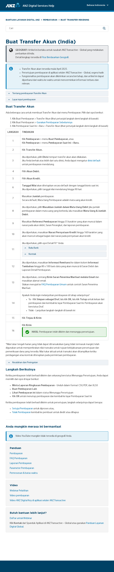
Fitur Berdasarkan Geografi (55, 57)
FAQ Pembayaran (18, 458)
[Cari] (57, 28)
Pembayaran (50, 20)
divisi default (94, 161)
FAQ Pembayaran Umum (54, 284)
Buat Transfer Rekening (75, 20)
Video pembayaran (19, 495)
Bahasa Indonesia (96, 5)
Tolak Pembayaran (21, 412)
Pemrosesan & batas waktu (24, 473)
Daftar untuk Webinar (21, 518)
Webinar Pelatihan (19, 491)
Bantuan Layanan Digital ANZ (23, 20)
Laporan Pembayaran (21, 463)
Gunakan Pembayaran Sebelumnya (54, 122)
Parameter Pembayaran (22, 468)
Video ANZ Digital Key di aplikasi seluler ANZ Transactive (38, 500)
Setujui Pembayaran (22, 408)
